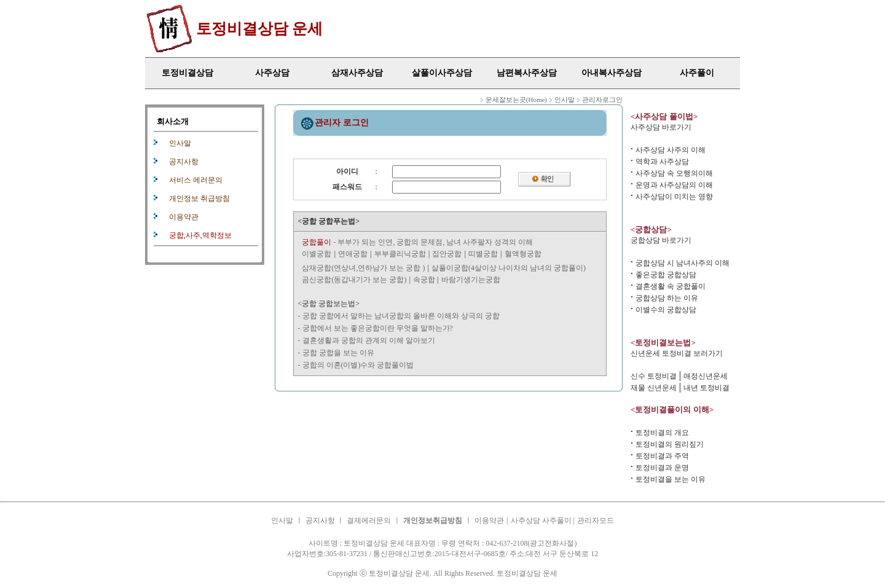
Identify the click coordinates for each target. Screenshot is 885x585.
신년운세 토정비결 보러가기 (677, 353)
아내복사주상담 (611, 72)
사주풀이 (697, 72)
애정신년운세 (705, 376)
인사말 (180, 143)
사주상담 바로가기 (661, 127)
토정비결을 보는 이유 (670, 479)
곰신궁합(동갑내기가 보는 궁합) (354, 279)
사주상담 (272, 72)
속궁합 (425, 279)
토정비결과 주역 (662, 456)
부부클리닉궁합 (400, 253)
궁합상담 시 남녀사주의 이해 (682, 263)
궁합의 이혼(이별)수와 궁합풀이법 (358, 365)
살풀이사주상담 (442, 72)
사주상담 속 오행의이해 (674, 173)
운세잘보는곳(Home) (516, 99)
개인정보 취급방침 (199, 198)
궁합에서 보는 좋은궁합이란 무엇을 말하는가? (377, 328)
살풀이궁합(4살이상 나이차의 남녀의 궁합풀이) (508, 268)
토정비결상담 (187, 72)
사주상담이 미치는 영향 (674, 196)
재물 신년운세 (654, 387)
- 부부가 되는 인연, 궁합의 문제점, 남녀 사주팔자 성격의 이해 (417, 242)
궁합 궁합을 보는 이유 (338, 352)
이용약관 (184, 217)
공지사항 (184, 161)
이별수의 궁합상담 (665, 309)
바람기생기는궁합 (470, 279)
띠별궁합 (483, 253)
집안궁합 (447, 253)
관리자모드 (595, 520)
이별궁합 (316, 253)
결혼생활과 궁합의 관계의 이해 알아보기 (368, 340)
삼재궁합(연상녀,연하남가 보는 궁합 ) (363, 268)
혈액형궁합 (523, 253)
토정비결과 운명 (662, 467)
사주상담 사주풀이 (542, 520)
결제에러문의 (369, 520)
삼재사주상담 (357, 72)
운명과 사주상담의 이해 (674, 185)
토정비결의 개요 (662, 432)
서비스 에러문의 (195, 180)
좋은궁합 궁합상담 (665, 274)
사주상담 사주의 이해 (670, 150)
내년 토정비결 (706, 387)
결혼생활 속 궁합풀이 (670, 286)
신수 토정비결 (654, 376)
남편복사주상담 (527, 72)
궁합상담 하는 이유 (666, 298)
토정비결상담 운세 (259, 28)
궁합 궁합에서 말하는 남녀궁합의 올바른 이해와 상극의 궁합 (401, 316)
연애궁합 (353, 253)
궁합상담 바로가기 (661, 240)
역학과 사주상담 (662, 161)
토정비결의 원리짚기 (669, 444)
